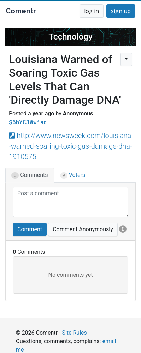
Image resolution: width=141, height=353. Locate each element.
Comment (29, 229)
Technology (70, 37)
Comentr (21, 11)
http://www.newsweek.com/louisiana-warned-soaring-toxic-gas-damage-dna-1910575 (70, 146)
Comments (29, 175)
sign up (121, 11)
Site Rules (74, 332)
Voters (73, 175)
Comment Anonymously (83, 229)
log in (91, 11)
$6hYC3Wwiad (28, 122)
